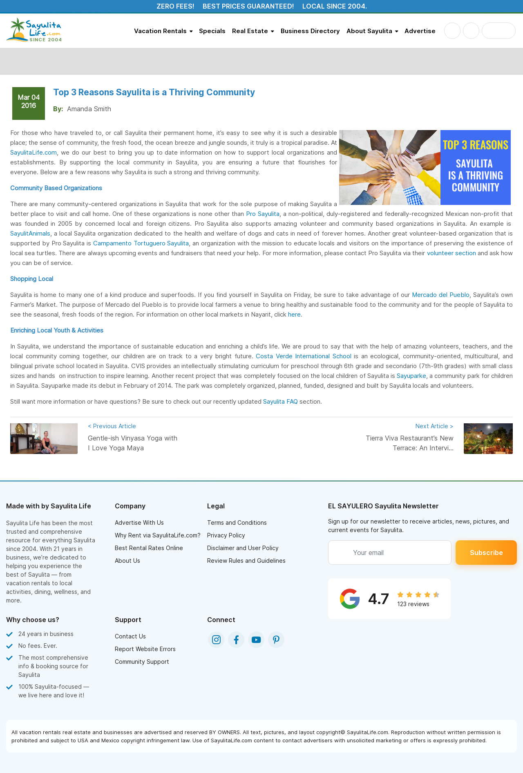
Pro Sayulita (262, 214)
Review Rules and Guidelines (246, 560)
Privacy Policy (226, 535)
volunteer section (451, 253)
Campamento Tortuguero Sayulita (141, 243)
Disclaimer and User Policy (243, 547)
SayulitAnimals (30, 233)
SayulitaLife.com (33, 152)
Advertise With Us (139, 522)
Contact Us (130, 636)
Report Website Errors (145, 648)
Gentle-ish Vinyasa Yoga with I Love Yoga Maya (133, 436)
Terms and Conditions (237, 522)
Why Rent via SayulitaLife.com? (158, 535)
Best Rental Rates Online (149, 547)
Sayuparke (411, 376)
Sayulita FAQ (280, 401)
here (294, 314)
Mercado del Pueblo (440, 295)
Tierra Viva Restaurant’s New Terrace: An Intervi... (409, 436)
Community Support (142, 661)
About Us (127, 560)
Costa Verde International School (303, 356)
